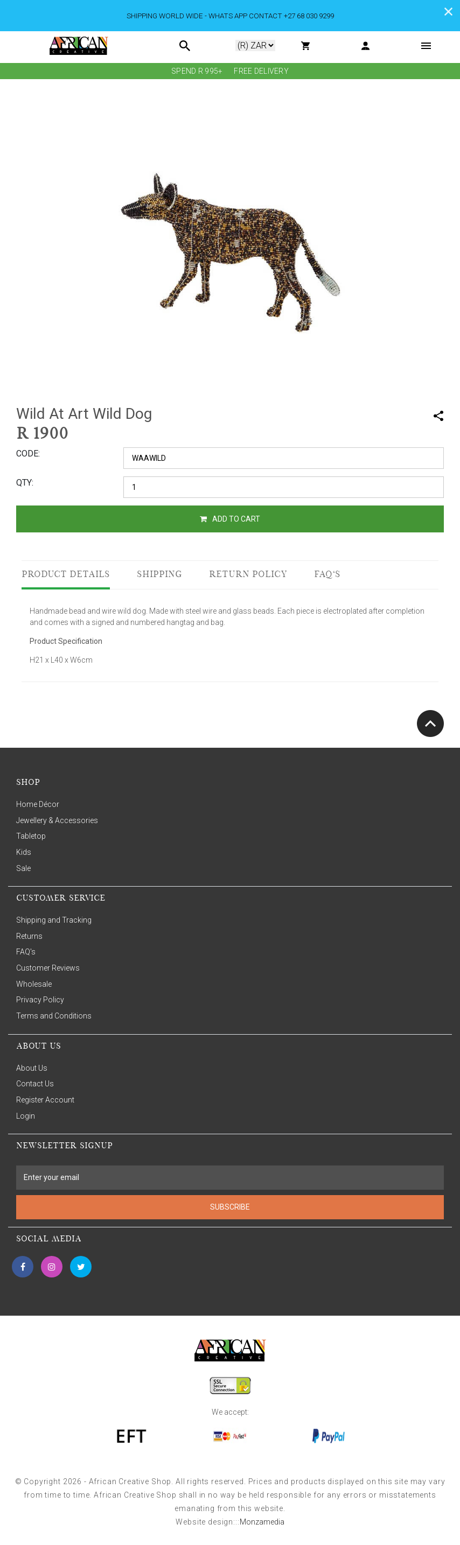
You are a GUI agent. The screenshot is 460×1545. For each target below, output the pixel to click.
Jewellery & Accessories (57, 820)
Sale (23, 868)
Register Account (45, 1099)
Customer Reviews (48, 968)
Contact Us (35, 1083)
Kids (23, 852)
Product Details (66, 575)
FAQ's (327, 575)
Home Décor (37, 804)
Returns (29, 936)
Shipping (159, 575)
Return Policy (248, 575)
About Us (31, 1068)
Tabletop (31, 836)
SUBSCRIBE (230, 1207)
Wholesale (34, 984)
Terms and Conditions (54, 1016)
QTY (24, 482)
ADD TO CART (230, 519)
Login (25, 1116)
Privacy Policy (40, 999)
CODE (27, 453)
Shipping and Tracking (54, 920)
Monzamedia (262, 1522)
